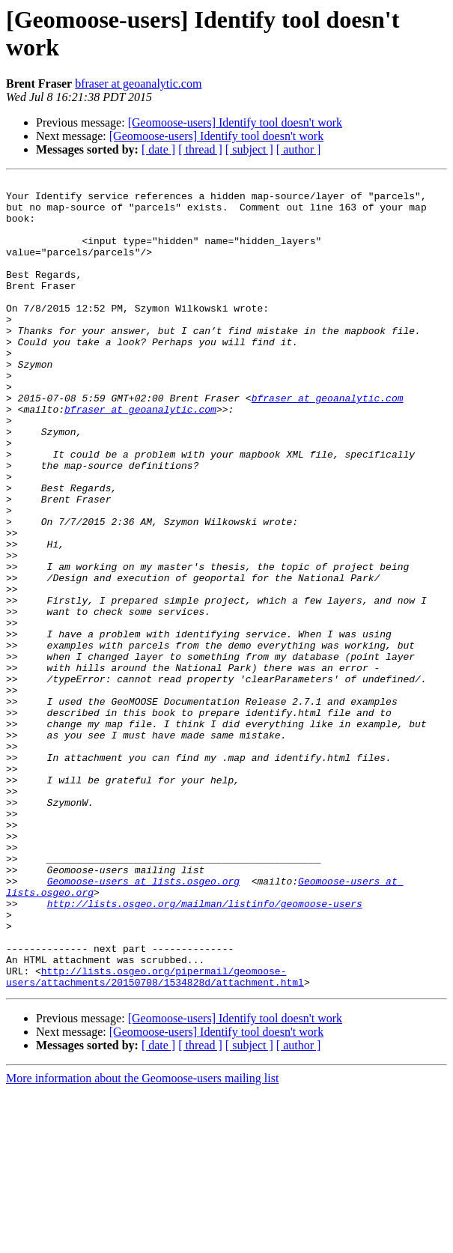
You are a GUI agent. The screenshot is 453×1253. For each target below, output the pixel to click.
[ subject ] (249, 149)
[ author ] (298, 149)
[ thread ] (200, 149)
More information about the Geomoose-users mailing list (142, 1240)
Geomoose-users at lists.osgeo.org (143, 1022)
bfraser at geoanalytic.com (138, 83)
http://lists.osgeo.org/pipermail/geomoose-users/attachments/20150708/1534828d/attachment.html (155, 1136)
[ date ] (158, 149)
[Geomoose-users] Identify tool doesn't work (235, 122)
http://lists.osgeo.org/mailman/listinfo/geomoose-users (204, 1049)
